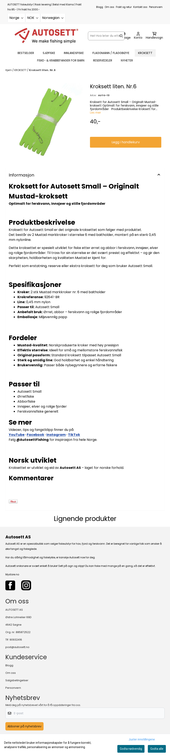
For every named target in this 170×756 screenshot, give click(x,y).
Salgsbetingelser (16, 680)
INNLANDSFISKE (74, 53)
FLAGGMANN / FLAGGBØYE (110, 53)
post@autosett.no (17, 647)
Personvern (156, 7)
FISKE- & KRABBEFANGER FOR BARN (60, 60)
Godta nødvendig (131, 748)
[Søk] (106, 36)
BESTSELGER (26, 53)
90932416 (16, 639)
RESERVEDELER (102, 60)
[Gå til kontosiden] (138, 36)
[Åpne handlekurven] (154, 36)
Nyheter (127, 60)
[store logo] (46, 36)
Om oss (109, 7)
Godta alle (156, 748)
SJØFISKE (49, 53)
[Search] (121, 35)
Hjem (8, 70)
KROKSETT (145, 53)
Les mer (95, 112)
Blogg (99, 7)
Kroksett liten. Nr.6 (42, 70)
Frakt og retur (124, 7)
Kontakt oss (140, 7)
